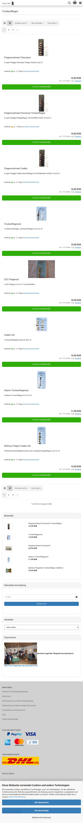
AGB (3, 715)
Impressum (6, 696)
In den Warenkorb (41, 87)
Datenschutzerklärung (16, 797)
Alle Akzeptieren (41, 802)
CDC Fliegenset (11, 279)
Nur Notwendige (42, 810)
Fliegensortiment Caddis (15, 168)
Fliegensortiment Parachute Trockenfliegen (24, 113)
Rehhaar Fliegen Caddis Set (17, 446)
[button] (4, 23)
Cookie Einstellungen (10, 719)
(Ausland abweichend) (31, 71)
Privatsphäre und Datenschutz (13, 710)
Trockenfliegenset (12, 224)
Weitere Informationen (41, 817)
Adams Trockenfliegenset (16, 390)
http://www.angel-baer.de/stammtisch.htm (21, 666)
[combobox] (21, 23)
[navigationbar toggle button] (80, 2)
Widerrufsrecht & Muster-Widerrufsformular (19, 706)
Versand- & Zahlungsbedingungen (15, 692)
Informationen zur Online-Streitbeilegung (17, 701)
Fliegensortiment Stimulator (17, 57)
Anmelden (41, 604)
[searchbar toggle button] (69, 2)
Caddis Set (9, 335)
